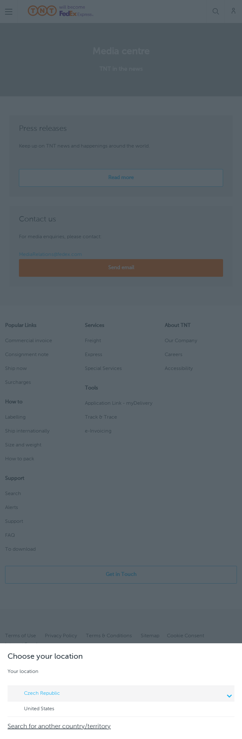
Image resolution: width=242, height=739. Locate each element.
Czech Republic (122, 694)
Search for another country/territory (59, 727)
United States (33, 709)
